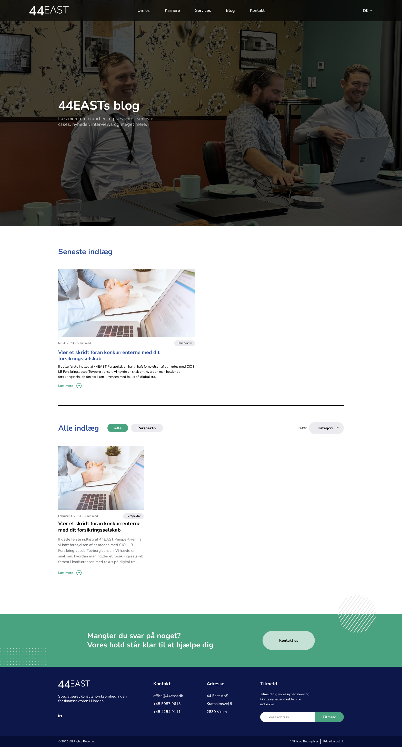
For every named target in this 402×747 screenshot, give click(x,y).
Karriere (172, 10)
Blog (230, 10)
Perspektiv (146, 428)
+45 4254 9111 (167, 711)
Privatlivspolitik (333, 741)
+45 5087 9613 (167, 703)
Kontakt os (288, 640)
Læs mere (70, 386)
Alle (118, 428)
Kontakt (257, 10)
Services (203, 10)
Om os (143, 10)
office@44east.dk (168, 695)
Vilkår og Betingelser (304, 741)
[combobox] (326, 428)
